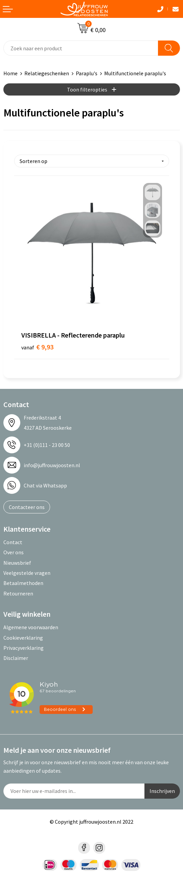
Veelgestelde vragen (26, 572)
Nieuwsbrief (17, 562)
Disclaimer (15, 658)
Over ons (13, 552)
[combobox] (80, 48)
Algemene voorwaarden (30, 627)
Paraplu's (86, 73)
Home (10, 73)
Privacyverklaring (23, 647)
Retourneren (18, 593)
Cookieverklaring (23, 637)
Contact (12, 542)
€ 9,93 (37, 347)
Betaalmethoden (23, 583)
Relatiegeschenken (46, 73)
